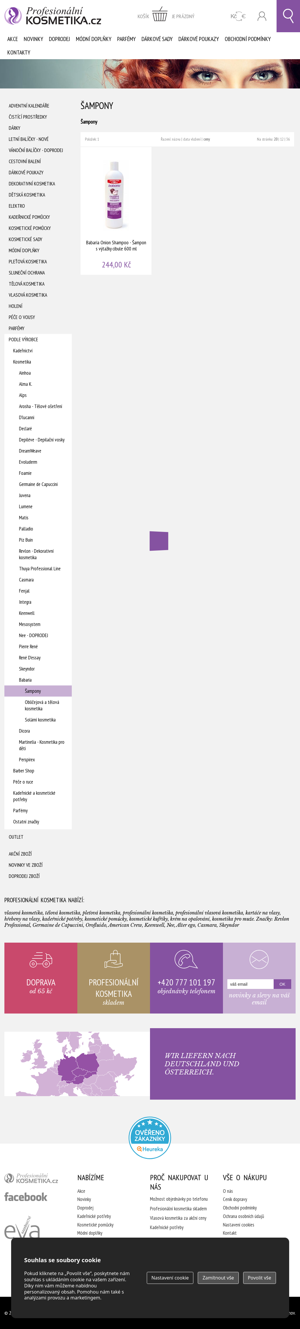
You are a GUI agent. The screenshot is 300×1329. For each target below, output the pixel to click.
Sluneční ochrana (27, 272)
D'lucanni (26, 417)
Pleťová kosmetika (28, 261)
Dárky (14, 128)
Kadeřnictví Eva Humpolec (22, 1234)
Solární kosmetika (40, 719)
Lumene (26, 506)
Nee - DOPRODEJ (33, 635)
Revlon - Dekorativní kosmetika (36, 554)
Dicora (24, 731)
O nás (228, 1191)
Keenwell (27, 613)
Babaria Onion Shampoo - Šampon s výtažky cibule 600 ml (116, 211)
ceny (206, 139)
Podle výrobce (23, 339)
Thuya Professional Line (40, 568)
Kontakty (18, 52)
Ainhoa (25, 373)
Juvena (24, 495)
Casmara (26, 579)
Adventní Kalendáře (29, 106)
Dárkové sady (157, 39)
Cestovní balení (25, 161)
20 (275, 139)
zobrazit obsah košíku (166, 16)
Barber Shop (23, 770)
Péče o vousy (22, 317)
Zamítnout (218, 1278)
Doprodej (59, 39)
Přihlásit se (262, 16)
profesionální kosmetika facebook (25, 1196)
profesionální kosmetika (33, 1179)
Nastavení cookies (238, 1224)
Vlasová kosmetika (28, 295)
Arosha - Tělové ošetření (40, 406)
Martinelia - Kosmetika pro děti (41, 745)
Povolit (259, 1278)
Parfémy (126, 39)
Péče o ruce (23, 782)
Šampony (33, 691)
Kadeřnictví (23, 350)
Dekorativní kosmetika (32, 183)
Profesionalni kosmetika (150, 1138)
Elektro (17, 206)
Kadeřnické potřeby (94, 1216)
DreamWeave (30, 451)
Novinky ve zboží (25, 865)
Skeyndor (27, 669)
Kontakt (230, 1233)
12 (282, 139)
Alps (23, 395)
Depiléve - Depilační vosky (41, 439)
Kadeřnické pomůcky (29, 217)
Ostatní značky (26, 821)
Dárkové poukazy (198, 39)
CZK (238, 16)
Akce (12, 39)
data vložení (192, 139)
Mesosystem (29, 624)
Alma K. (25, 384)
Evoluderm (28, 462)
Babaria (25, 680)
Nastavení (170, 1278)
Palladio (26, 529)
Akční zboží (20, 854)
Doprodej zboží (24, 876)
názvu (176, 139)
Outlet (16, 837)
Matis (23, 517)
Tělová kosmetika (27, 284)
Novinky (33, 39)
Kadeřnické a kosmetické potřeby (34, 796)
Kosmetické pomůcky (30, 228)
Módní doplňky (93, 39)
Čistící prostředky (28, 117)
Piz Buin (26, 540)
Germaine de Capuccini (38, 484)
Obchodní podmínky (248, 39)
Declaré (25, 428)
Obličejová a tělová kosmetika (42, 705)
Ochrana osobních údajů (243, 1216)
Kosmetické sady (25, 239)
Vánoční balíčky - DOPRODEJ (36, 150)
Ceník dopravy (235, 1199)
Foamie (25, 473)
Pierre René (28, 646)
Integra (25, 602)
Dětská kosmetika (27, 195)
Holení (15, 306)
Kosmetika (22, 362)
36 (288, 139)
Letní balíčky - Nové (29, 139)
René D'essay (29, 657)
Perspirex (27, 759)
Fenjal (24, 591)
